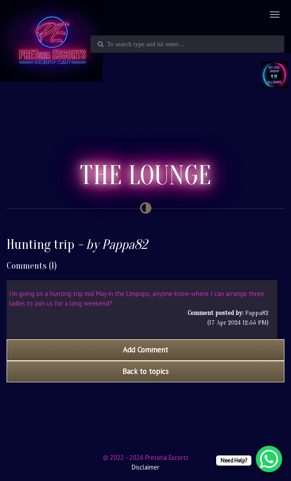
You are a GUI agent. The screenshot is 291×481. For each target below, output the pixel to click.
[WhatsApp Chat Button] (269, 459)
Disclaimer (145, 467)
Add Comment (145, 350)
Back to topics (145, 371)
